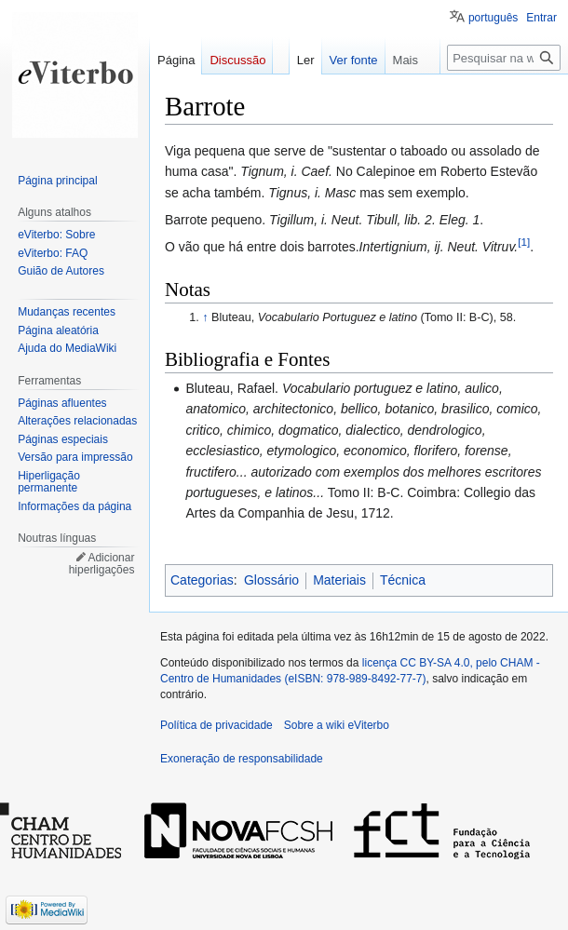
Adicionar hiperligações (102, 564)
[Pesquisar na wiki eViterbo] (504, 58)
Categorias (202, 580)
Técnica (403, 580)
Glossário (271, 580)
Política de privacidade (216, 725)
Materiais (339, 580)
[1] (524, 242)
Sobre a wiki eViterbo (336, 725)
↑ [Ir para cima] (205, 317)
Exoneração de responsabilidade (241, 758)
